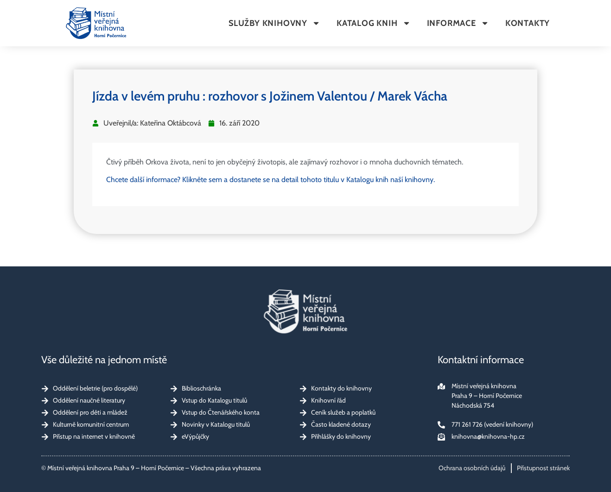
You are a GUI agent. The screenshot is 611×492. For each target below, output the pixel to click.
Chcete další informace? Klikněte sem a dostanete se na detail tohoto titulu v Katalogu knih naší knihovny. (270, 179)
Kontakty (527, 23)
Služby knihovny (274, 23)
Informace (458, 23)
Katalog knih (374, 23)
